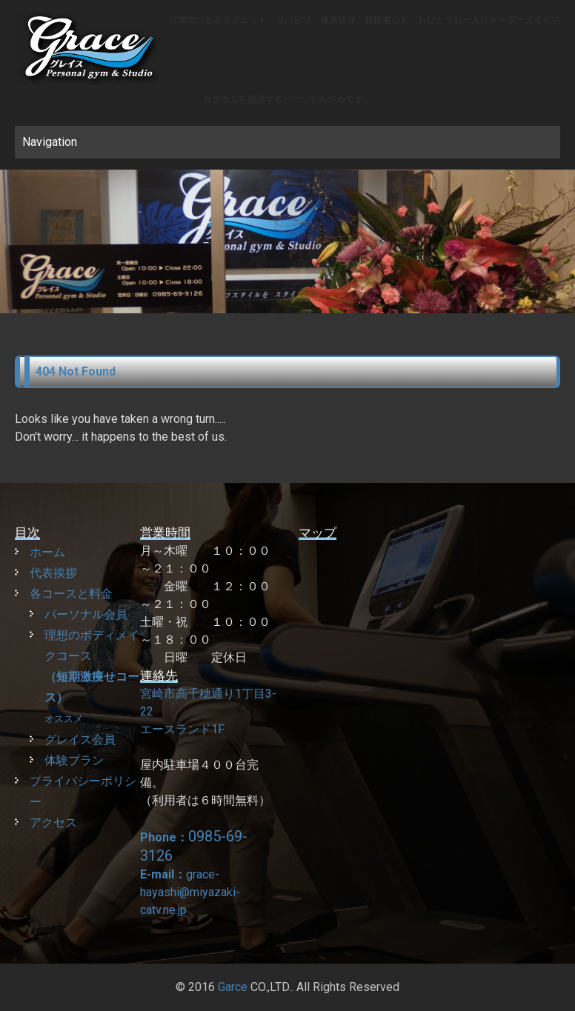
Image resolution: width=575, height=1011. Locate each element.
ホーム (47, 552)
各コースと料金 (71, 594)
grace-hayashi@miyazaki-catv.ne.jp (190, 892)
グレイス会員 (80, 740)
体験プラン (74, 760)
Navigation (49, 142)
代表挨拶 (53, 573)
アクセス (53, 822)
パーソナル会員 (85, 614)
